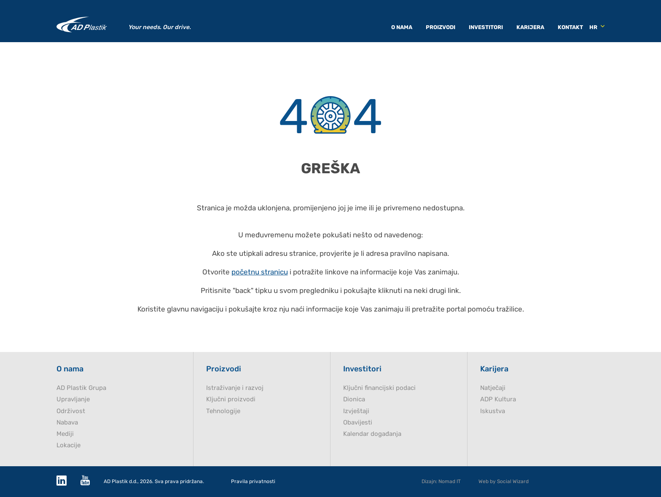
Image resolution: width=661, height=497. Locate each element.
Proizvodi (440, 27)
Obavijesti (357, 422)
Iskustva (492, 411)
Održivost (70, 411)
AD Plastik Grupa (81, 388)
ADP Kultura (498, 399)
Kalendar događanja (372, 434)
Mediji (65, 434)
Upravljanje (73, 399)
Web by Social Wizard (503, 481)
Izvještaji (356, 411)
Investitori (486, 27)
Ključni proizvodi (230, 399)
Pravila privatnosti (253, 481)
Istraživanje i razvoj (234, 388)
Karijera (530, 27)
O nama (401, 27)
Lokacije (68, 445)
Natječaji (492, 388)
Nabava (67, 422)
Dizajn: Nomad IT (441, 481)
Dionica (354, 399)
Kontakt (570, 27)
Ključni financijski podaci (379, 388)
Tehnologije (223, 411)
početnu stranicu (259, 272)
